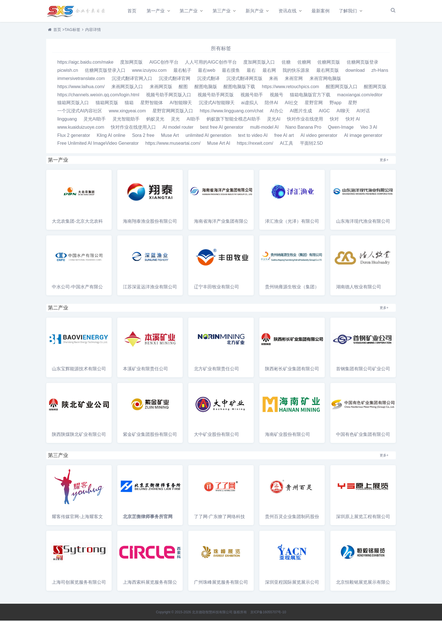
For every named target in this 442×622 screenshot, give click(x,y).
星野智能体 (151, 104)
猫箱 (129, 104)
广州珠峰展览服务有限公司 (221, 583)
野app (336, 104)
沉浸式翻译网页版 (244, 79)
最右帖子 (182, 71)
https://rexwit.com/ (255, 144)
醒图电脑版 (206, 88)
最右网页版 (327, 71)
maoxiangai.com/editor (360, 95)
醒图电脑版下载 (239, 88)
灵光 (175, 120)
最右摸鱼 (231, 71)
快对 (334, 120)
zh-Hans (380, 71)
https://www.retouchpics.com (290, 88)
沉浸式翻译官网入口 (132, 79)
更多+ (384, 161)
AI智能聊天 (181, 104)
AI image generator (363, 136)
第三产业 (223, 10)
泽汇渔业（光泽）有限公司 (292, 222)
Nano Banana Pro (303, 128)
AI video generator (318, 136)
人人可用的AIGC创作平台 (211, 63)
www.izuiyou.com (149, 71)
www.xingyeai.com (127, 112)
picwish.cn (67, 71)
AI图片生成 (301, 112)
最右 (251, 71)
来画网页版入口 (127, 88)
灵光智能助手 (126, 120)
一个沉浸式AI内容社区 (79, 112)
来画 (273, 79)
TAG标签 (72, 31)
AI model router (178, 128)
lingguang (67, 120)
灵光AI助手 (94, 120)
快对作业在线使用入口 (133, 128)
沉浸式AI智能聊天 (217, 104)
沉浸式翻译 (208, 79)
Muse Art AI (218, 144)
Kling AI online (111, 136)
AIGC (324, 112)
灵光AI (273, 120)
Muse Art (170, 136)
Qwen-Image (341, 128)
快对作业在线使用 (305, 120)
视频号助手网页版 (216, 95)
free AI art (284, 136)
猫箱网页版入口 (73, 104)
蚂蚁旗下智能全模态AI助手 (233, 120)
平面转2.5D (311, 144)
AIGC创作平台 (163, 63)
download (355, 71)
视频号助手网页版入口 (168, 95)
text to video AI (253, 136)
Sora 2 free (143, 136)
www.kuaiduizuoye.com (80, 128)
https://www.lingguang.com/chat (231, 112)
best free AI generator (222, 128)
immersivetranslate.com (81, 79)
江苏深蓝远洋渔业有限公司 (150, 288)
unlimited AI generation (208, 136)
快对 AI (353, 120)
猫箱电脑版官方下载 (310, 95)
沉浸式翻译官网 (174, 79)
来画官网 (294, 79)
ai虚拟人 (249, 104)
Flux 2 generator (73, 136)
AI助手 (193, 120)
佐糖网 (304, 63)
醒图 (183, 88)
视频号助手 (251, 95)
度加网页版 (131, 63)
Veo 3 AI (368, 128)
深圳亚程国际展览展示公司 (292, 583)
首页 (131, 10)
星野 (352, 104)
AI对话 (363, 112)
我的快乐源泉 (296, 71)
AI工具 (286, 144)
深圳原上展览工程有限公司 (363, 518)
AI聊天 (343, 112)
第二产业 (189, 10)
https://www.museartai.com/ (173, 144)
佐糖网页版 (328, 63)
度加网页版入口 (259, 63)
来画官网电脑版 (325, 79)
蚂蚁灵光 (155, 120)
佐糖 (286, 63)
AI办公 (276, 112)
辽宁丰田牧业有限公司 (216, 288)
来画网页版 (161, 88)
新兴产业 (256, 10)
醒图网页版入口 (341, 88)
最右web (206, 71)
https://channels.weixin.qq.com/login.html (98, 95)
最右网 (269, 71)
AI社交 (291, 104)
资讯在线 (290, 10)
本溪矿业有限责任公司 (145, 370)
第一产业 (156, 10)
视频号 (276, 95)
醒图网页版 (375, 88)
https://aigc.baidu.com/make (85, 63)
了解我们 (351, 10)
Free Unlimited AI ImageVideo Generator (98, 144)
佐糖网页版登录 (362, 63)
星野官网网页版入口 (173, 112)
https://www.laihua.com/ (81, 88)
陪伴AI (271, 104)
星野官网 (314, 104)
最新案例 (324, 10)
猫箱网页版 (107, 104)
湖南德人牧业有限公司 (358, 288)
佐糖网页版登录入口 (105, 71)
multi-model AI (264, 128)
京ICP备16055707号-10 (268, 614)
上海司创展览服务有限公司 (79, 583)
